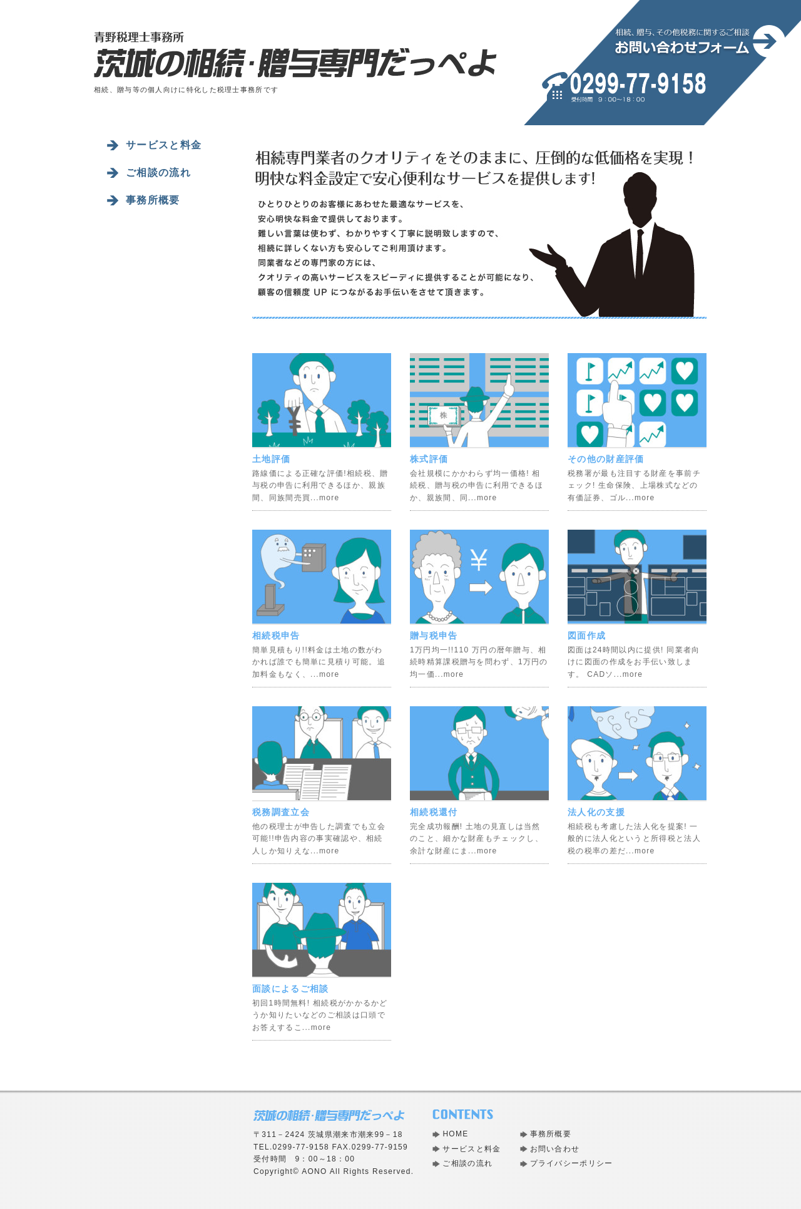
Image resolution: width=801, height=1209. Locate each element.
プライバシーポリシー (571, 1163)
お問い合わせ (555, 1149)
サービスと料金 (164, 145)
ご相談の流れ (158, 172)
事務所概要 (153, 200)
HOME (455, 1133)
